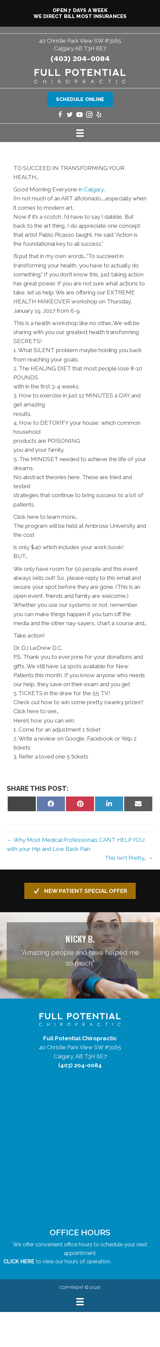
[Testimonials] (80, 950)
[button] (80, 891)
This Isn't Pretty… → (129, 858)
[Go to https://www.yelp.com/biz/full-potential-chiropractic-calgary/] (99, 115)
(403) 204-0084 (80, 58)
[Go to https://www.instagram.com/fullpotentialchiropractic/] (89, 115)
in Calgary (91, 189)
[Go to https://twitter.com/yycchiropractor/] (70, 115)
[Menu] (80, 133)
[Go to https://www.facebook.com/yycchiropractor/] (60, 115)
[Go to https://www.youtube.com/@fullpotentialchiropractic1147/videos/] (79, 115)
